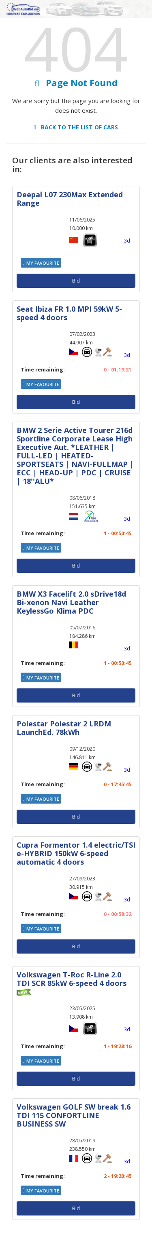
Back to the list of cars (76, 127)
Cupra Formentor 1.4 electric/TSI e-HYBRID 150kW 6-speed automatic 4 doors (76, 853)
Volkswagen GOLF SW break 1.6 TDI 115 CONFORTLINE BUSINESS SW (74, 1115)
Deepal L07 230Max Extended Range (70, 199)
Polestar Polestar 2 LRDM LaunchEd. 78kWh (64, 728)
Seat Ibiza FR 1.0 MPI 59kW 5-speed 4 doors (69, 313)
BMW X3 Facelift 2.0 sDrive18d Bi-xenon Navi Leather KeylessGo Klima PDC (71, 602)
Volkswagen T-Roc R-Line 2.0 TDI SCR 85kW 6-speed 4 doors (71, 979)
